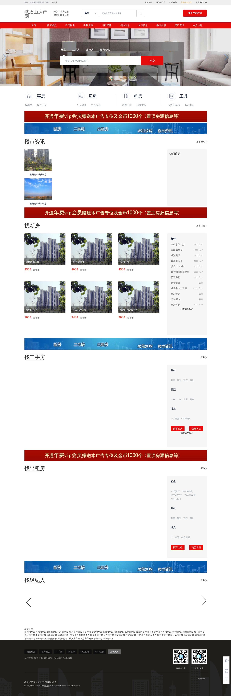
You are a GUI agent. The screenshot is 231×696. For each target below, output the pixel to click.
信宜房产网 (96, 632)
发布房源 (114, 652)
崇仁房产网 (74, 632)
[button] (112, 79)
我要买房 (196, 428)
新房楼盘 (52, 25)
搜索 (152, 60)
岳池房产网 (85, 638)
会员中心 (173, 2)
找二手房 (42, 105)
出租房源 (106, 25)
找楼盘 (28, 105)
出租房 (71, 652)
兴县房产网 (63, 638)
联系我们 (67, 658)
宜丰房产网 (164, 635)
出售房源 (88, 25)
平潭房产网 (154, 632)
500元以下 (175, 491)
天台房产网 (41, 635)
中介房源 (96, 105)
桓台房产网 (153, 635)
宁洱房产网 (142, 635)
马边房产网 (29, 635)
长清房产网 (96, 638)
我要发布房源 (195, 13)
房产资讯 (179, 25)
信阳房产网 (199, 632)
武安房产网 (108, 635)
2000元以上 (176, 499)
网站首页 (148, 2)
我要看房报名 (187, 309)
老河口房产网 (142, 632)
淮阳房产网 (119, 632)
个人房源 (81, 105)
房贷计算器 (174, 105)
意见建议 (58, 658)
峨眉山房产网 (35, 14)
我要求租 (141, 105)
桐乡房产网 (85, 632)
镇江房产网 (177, 632)
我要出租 (127, 105)
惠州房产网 (52, 635)
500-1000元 (187, 491)
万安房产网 (75, 635)
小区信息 (161, 25)
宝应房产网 (200, 635)
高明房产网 (108, 632)
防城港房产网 (176, 635)
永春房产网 (97, 635)
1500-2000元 (190, 495)
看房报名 (70, 25)
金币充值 (48, 658)
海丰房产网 (41, 638)
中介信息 (197, 25)
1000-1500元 (176, 495)
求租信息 (143, 25)
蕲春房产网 (29, 638)
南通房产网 (63, 635)
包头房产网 (166, 632)
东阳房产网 (52, 632)
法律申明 (28, 658)
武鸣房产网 (41, 632)
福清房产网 (188, 632)
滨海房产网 (52, 638)
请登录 (54, 2)
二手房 (59, 652)
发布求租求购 (201, 2)
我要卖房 (178, 428)
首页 (33, 25)
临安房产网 (189, 635)
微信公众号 (160, 2)
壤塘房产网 (86, 635)
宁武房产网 (131, 635)
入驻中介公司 (186, 2)
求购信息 (125, 25)
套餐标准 (38, 658)
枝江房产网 (74, 638)
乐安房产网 (130, 632)
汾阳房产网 (63, 632)
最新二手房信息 (61, 12)
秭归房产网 (108, 638)
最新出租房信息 (61, 15)
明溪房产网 (29, 632)
